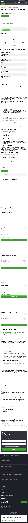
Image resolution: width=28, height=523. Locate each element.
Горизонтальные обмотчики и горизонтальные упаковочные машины (11, 466)
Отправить (14, 449)
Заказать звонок (23, 501)
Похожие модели (24, 49)
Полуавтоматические (15, 7)
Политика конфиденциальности (6, 493)
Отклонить (13, 520)
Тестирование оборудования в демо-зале (7, 23)
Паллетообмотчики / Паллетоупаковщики (10, 455)
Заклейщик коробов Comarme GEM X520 (9, 284)
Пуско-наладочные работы (4, 20)
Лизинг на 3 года (3, 24)
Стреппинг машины (5, 463)
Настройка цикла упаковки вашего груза (6, 22)
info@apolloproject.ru (13, 428)
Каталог (5, 7)
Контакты (2, 492)
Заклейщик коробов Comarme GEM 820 (9, 227)
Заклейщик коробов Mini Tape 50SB (8, 255)
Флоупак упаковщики (5, 471)
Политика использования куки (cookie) (7, 495)
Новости (2, 489)
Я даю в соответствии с (13, 447)
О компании (3, 486)
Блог (1, 490)
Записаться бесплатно (5, 29)
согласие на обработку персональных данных (12, 446)
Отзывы (12, 49)
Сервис (2, 484)
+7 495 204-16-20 (24, 2)
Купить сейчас (14, 239)
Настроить (8, 520)
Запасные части (4, 482)
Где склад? (2, 35)
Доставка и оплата (4, 487)
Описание (8, 49)
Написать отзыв (4, 170)
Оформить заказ (4, 15)
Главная (2, 7)
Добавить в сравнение (6, 18)
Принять (3, 520)
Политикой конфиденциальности (8, 447)
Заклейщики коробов (9, 7)
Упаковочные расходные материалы (9, 479)
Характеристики (3, 49)
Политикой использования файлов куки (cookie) (12, 518)
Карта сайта (3, 498)
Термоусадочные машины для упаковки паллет (11, 474)
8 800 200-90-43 (17, 2)
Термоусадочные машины (6, 469)
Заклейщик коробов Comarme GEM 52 (9, 312)
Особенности (17, 49)
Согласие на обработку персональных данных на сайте (10, 497)
